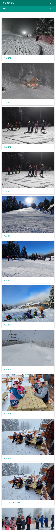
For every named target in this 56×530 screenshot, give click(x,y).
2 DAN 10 (7, 58)
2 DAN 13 (7, 191)
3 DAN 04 (7, 369)
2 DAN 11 (7, 102)
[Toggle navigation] (50, 2)
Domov (4, 8)
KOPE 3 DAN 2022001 (12, 503)
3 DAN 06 (7, 458)
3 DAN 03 (7, 325)
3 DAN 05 (7, 414)
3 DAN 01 (7, 236)
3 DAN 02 (7, 280)
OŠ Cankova (8, 3)
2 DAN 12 (7, 147)
